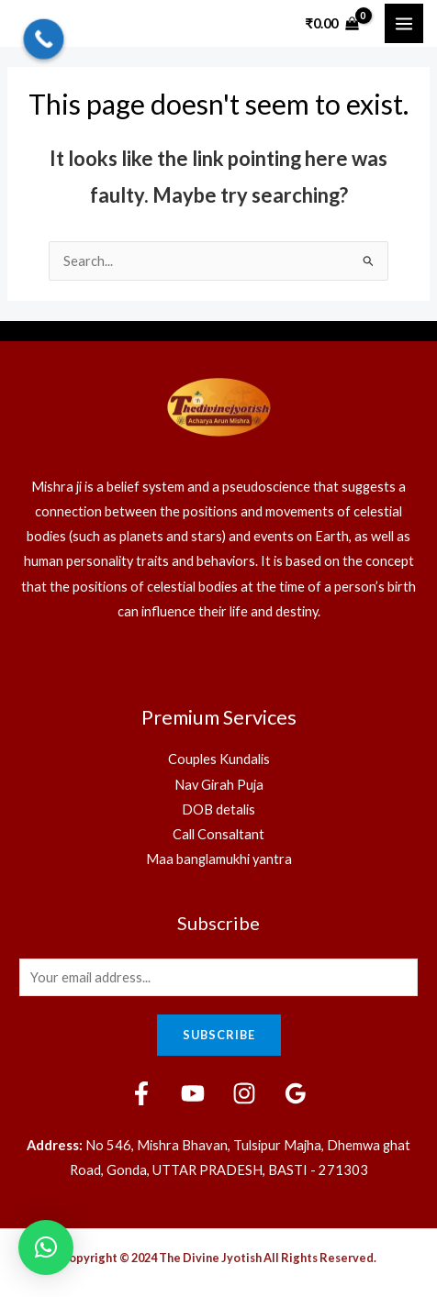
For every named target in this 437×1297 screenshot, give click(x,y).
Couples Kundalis (219, 759)
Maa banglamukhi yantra (219, 859)
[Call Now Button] (44, 39)
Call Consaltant (218, 834)
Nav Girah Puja (218, 785)
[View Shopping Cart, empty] (332, 23)
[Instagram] (244, 1093)
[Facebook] (141, 1093)
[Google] (296, 1093)
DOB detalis (218, 809)
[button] (45, 1247)
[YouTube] (193, 1093)
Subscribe (219, 1034)
